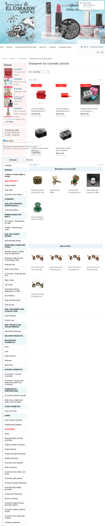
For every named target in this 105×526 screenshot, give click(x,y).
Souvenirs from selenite (14, 463)
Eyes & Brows (10, 356)
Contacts (52, 47)
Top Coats (9, 285)
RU (98, 52)
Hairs (7, 416)
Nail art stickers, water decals (13, 205)
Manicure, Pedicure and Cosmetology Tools (14, 259)
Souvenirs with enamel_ (14, 478)
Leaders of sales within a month (15, 175)
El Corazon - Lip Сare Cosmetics (13, 375)
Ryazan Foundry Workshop (15, 454)
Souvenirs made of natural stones (15, 510)
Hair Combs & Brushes (13, 420)
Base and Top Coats (12, 300)
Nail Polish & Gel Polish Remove (13, 326)
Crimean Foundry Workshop (15, 483)
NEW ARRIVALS (11, 181)
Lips (6, 351)
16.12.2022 (18, 99)
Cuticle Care (9, 320)
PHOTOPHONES (11, 210)
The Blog (9, 122)
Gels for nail (9, 305)
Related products (14, 336)
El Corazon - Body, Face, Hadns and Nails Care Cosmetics (14, 382)
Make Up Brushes (11, 269)
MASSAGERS (10, 185)
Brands (8, 170)
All (38, 80)
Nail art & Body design (12, 235)
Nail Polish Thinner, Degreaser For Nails (12, 290)
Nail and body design (13, 241)
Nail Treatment (10, 316)
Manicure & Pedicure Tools (15, 246)
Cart (84, 3)
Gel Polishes (9, 296)
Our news (8, 141)
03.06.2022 (18, 108)
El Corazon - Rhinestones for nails (14, 222)
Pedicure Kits (10, 265)
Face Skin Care (11, 411)
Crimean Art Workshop (13, 494)
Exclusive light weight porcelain (13, 488)
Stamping (9, 199)
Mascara (8, 360)
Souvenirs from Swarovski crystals (15, 517)
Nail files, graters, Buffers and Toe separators (14, 253)
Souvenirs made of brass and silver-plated (14, 504)
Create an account (96, 47)
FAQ (1, 47)
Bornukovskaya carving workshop (14, 439)
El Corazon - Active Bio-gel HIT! (15, 275)
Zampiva (8, 165)
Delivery (9, 47)
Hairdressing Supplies (13, 425)
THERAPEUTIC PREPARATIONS (11, 390)
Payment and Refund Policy (25, 47)
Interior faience (10, 449)
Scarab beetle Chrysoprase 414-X (74, 192)
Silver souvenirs (11, 467)
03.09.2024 (18, 79)
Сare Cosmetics (12, 406)
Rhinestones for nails (13, 216)
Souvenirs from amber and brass (15, 473)
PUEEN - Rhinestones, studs (13, 229)
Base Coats (9, 280)
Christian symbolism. (13, 522)
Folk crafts (9, 190)
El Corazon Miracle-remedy (15, 395)
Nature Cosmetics (13, 370)
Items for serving (11, 498)
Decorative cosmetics (10, 341)
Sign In (85, 47)
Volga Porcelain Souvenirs (15, 445)
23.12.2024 (18, 69)
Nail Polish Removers (13, 331)
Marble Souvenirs (11, 458)
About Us (42, 47)
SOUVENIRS (10, 429)
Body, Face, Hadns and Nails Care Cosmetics (14, 401)
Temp (7, 434)
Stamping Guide (65, 47)
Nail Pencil (9, 365)
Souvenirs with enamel (13, 195)
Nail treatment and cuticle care (14, 310)
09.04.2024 (18, 89)
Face (7, 347)
